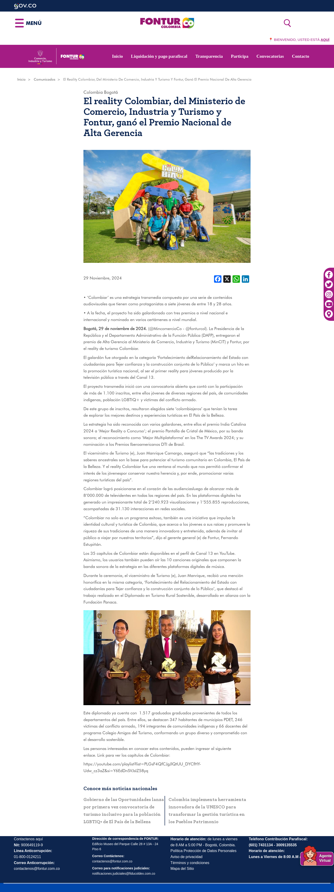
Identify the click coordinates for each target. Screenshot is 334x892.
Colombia (93, 92)
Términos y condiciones (190, 863)
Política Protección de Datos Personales (203, 851)
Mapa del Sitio (182, 869)
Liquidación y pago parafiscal (159, 56)
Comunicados (44, 79)
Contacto (300, 56)
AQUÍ (325, 40)
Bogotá (111, 92)
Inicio (117, 56)
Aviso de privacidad (186, 857)
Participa (239, 56)
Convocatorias (270, 56)
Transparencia (209, 56)
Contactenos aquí (28, 839)
